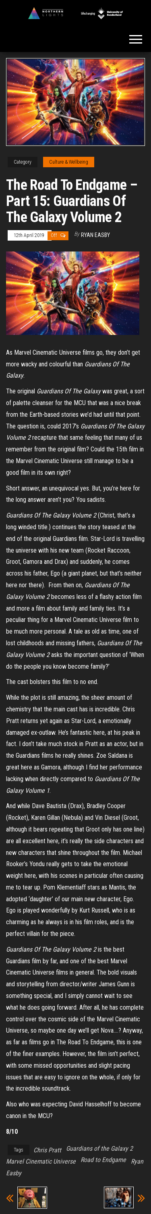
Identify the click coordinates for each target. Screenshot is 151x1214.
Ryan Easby (95, 235)
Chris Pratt (47, 1150)
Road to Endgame (103, 1160)
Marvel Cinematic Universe (41, 1161)
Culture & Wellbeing (68, 162)
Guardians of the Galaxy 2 (99, 1148)
